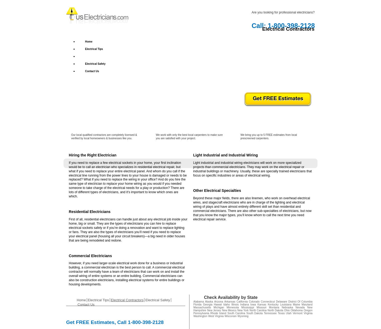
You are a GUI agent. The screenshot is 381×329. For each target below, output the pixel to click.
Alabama (198, 301)
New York (242, 310)
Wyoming (243, 316)
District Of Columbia (300, 301)
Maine (296, 304)
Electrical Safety (95, 63)
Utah (289, 313)
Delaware (281, 301)
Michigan (219, 307)
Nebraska (287, 307)
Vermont (297, 313)
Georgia (207, 304)
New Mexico (229, 310)
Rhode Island (218, 313)
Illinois (235, 304)
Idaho (226, 304)
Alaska (209, 301)
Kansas (261, 304)
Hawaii (218, 304)
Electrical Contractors (99, 56)
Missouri (261, 307)
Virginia (308, 313)
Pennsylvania (201, 313)
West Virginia (216, 316)
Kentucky (273, 304)
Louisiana (286, 304)
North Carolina (258, 310)
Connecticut (268, 301)
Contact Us (92, 71)
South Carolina (236, 313)
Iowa (253, 304)
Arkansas (229, 301)
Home (89, 41)
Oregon (308, 310)
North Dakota (275, 310)
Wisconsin (231, 316)
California (242, 301)
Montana (274, 307)
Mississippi (247, 307)
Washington (200, 316)
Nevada (300, 307)
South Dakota (254, 313)
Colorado (254, 301)
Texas (281, 313)
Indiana (244, 304)
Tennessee (270, 313)
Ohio (287, 310)
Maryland (307, 304)
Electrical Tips (94, 49)
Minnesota (233, 307)
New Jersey (214, 310)
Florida (197, 304)
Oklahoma (297, 310)
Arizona (218, 301)
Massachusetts (202, 307)
